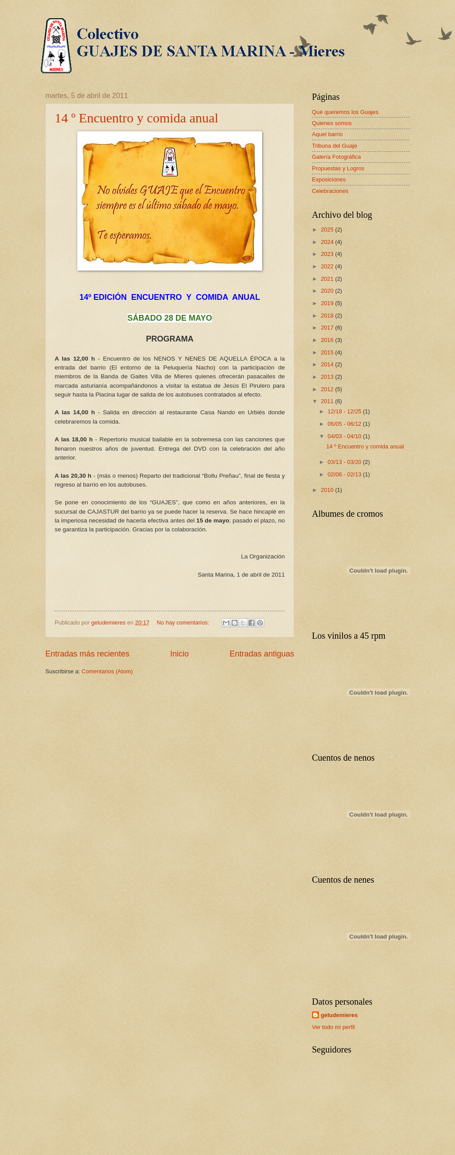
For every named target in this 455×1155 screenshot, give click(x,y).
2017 (328, 327)
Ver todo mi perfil (333, 1027)
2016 (328, 340)
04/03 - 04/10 (345, 436)
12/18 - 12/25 (345, 411)
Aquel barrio (327, 134)
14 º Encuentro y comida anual (136, 117)
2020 (328, 290)
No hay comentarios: (184, 622)
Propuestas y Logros (338, 168)
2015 (328, 352)
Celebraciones (330, 191)
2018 (328, 315)
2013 (328, 376)
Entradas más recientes (87, 653)
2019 (328, 303)
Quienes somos (331, 123)
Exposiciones (329, 179)
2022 (328, 266)
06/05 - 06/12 (345, 423)
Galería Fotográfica (336, 156)
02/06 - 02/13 (345, 474)
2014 (328, 364)
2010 (328, 490)
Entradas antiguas (262, 653)
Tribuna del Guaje (334, 145)
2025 (328, 229)
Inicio (179, 653)
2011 (328, 401)
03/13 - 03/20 (345, 462)
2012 (328, 389)
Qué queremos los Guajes (345, 112)
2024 (328, 242)
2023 (328, 254)
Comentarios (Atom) (107, 671)
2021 (328, 278)
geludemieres (339, 1015)
